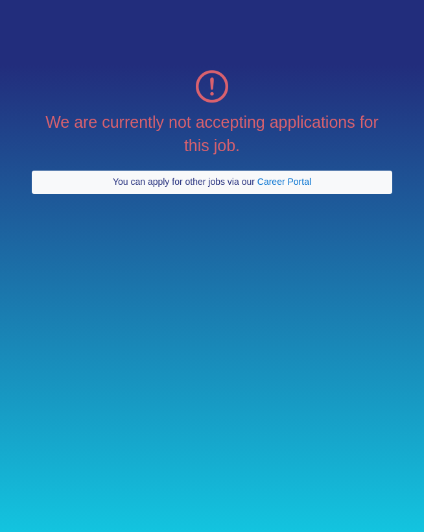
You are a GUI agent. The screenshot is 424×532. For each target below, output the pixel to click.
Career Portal (284, 181)
